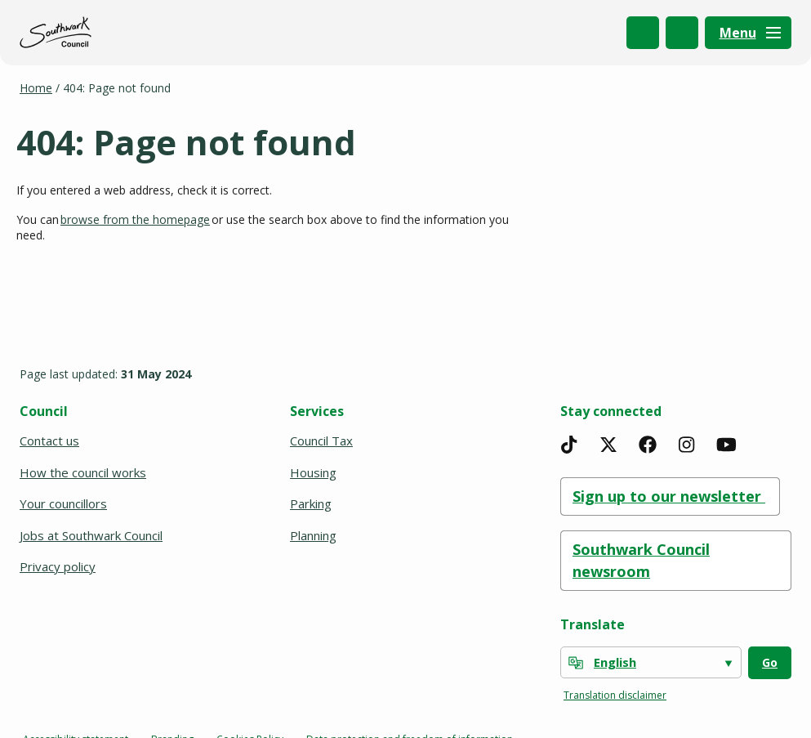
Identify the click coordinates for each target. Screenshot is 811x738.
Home (36, 88)
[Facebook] (648, 445)
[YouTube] (726, 445)
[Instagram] (687, 445)
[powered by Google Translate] (576, 663)
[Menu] (748, 32)
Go (770, 662)
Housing (313, 472)
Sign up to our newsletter (670, 496)
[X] (608, 445)
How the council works (83, 472)
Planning (313, 535)
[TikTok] (569, 445)
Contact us (49, 440)
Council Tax (321, 440)
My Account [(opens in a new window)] (682, 32)
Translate (592, 624)
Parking (311, 503)
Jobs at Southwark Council (91, 535)
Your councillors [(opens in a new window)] (64, 503)
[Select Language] (651, 662)
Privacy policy (58, 566)
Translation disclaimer (615, 695)
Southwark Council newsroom (641, 560)
